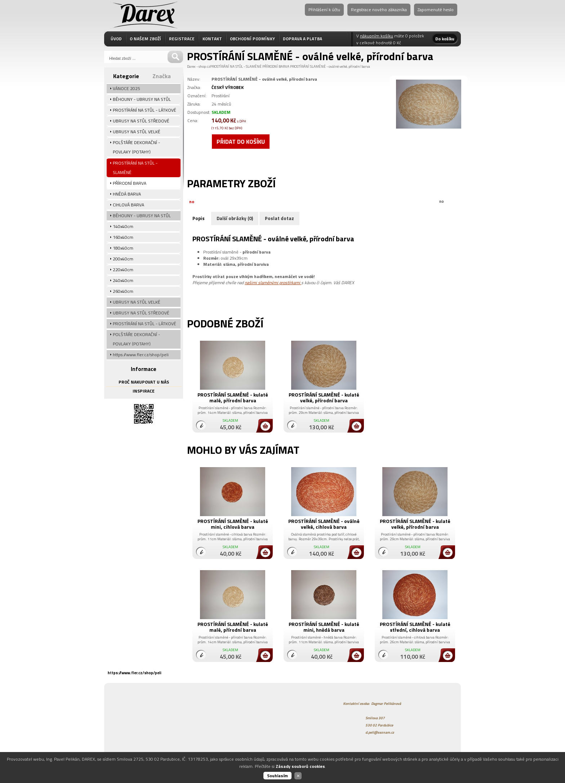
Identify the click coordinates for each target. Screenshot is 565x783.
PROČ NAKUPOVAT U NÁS (144, 382)
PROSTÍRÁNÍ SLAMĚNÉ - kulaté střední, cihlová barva (415, 627)
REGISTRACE (182, 38)
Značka (161, 76)
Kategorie (126, 76)
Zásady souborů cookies (300, 766)
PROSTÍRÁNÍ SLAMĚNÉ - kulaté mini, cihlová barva (232, 524)
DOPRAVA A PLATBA (302, 38)
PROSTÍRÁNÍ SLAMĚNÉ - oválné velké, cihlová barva (324, 524)
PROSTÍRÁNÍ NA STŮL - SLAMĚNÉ (236, 66)
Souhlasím (277, 775)
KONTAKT (212, 38)
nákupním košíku (376, 35)
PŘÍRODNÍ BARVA (275, 66)
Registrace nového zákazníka (379, 9)
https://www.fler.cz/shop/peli (134, 673)
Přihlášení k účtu (324, 9)
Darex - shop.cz (198, 66)
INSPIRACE (144, 391)
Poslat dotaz (279, 218)
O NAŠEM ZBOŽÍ (145, 38)
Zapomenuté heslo (436, 9)
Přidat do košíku (241, 141)
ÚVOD (116, 38)
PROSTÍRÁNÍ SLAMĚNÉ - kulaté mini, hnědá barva (324, 627)
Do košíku (444, 38)
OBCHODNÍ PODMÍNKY (252, 38)
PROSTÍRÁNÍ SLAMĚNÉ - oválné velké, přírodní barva (330, 66)
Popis (198, 218)
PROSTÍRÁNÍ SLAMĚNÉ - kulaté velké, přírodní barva (324, 397)
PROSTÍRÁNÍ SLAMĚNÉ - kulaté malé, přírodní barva (232, 397)
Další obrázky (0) (235, 218)
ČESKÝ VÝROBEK (228, 87)
